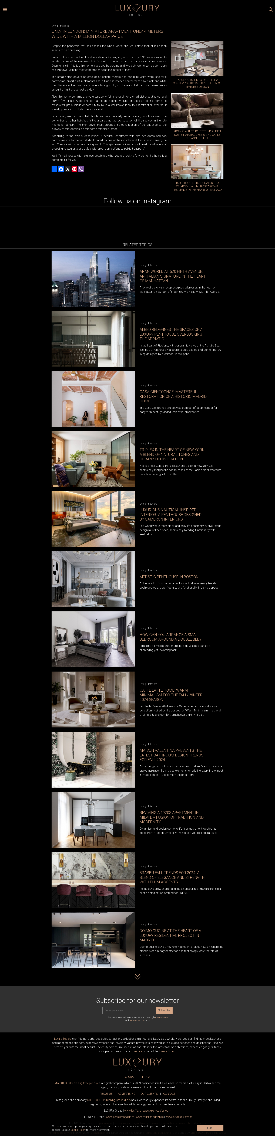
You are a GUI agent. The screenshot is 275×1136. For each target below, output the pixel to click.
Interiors (64, 25)
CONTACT (169, 1093)
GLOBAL (130, 1077)
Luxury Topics (62, 1038)
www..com (157, 1110)
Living (55, 25)
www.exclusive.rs (179, 1117)
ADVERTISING (126, 1093)
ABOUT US (106, 1093)
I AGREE (210, 1128)
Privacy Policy (161, 1017)
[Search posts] (271, 10)
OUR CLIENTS (149, 1093)
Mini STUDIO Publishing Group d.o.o (76, 1083)
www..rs (132, 1110)
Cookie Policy (78, 1129)
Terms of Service (136, 1020)
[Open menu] (4, 10)
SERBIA (145, 1077)
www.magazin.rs (120, 1117)
